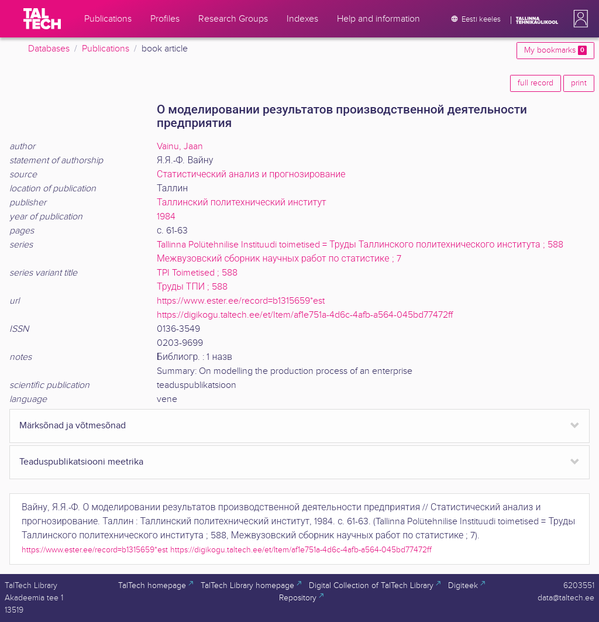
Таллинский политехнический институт (241, 202)
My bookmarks (555, 50)
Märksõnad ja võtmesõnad (72, 425)
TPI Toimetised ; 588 (197, 273)
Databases (49, 48)
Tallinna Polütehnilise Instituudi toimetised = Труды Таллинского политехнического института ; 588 (360, 244)
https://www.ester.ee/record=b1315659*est (241, 301)
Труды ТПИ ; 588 (192, 287)
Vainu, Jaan (180, 146)
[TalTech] (42, 19)
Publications (105, 48)
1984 (166, 216)
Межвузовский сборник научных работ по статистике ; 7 (279, 258)
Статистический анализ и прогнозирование (251, 174)
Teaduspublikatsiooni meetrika (81, 462)
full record (535, 83)
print (579, 83)
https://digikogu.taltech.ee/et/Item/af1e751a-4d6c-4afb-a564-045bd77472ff (305, 315)
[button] (578, 18)
